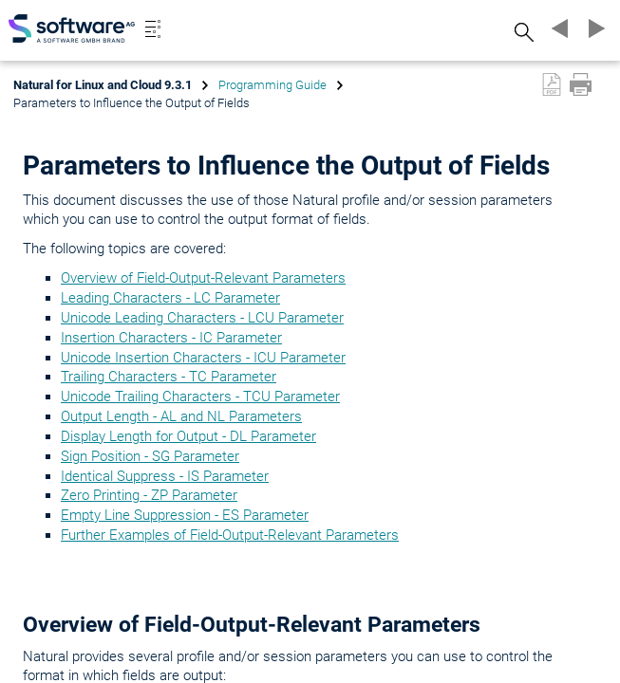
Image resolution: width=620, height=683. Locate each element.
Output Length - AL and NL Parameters (181, 416)
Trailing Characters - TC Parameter (168, 376)
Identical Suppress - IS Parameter (165, 476)
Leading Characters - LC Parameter (170, 297)
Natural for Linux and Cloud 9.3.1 (102, 85)
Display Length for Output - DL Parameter (188, 436)
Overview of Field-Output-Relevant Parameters (203, 277)
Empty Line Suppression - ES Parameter (185, 515)
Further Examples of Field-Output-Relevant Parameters (230, 535)
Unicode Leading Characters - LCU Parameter (202, 317)
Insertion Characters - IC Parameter (171, 337)
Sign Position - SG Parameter (150, 456)
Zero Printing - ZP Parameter (149, 495)
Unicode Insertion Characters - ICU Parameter (203, 357)
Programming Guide (272, 85)
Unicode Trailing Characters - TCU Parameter (200, 396)
